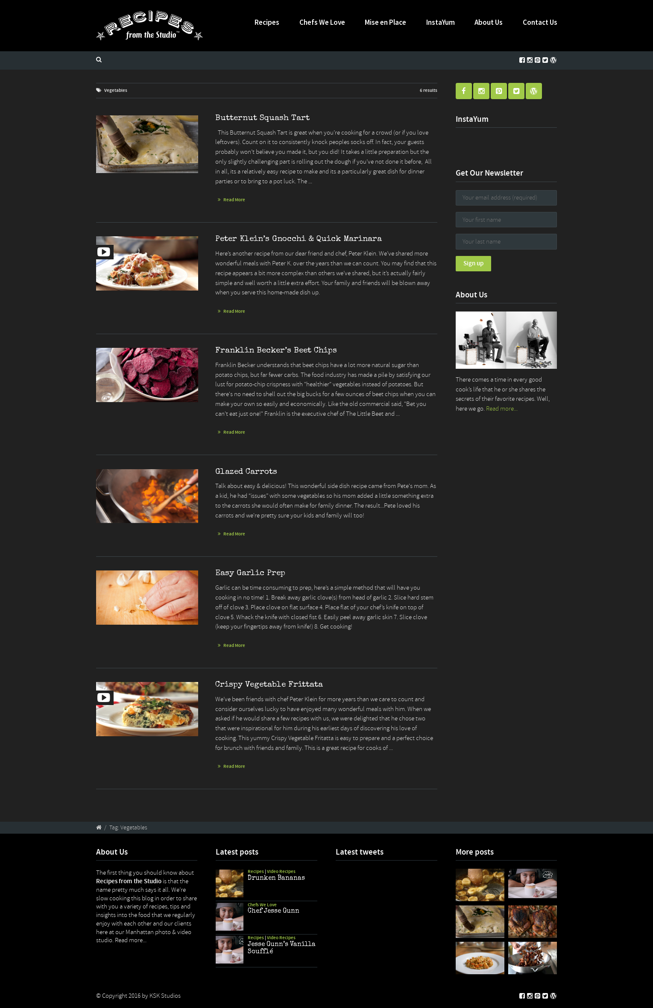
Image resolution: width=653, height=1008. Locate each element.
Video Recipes (281, 871)
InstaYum (440, 22)
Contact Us (540, 22)
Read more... (502, 409)
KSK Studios (165, 996)
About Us (488, 22)
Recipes (267, 22)
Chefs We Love (322, 22)
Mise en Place (385, 22)
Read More (234, 200)
